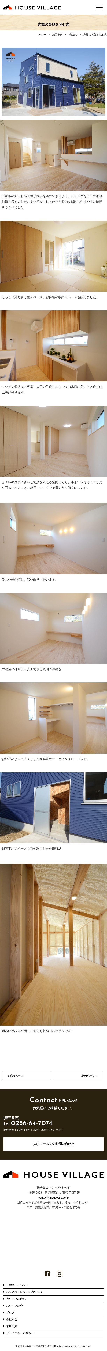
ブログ (10, 1312)
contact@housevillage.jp (53, 1197)
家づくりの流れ (16, 1298)
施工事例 (57, 34)
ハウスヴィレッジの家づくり (24, 1291)
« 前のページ (15, 1075)
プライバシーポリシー (20, 1333)
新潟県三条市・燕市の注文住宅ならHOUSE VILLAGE (45, 1346)
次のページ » (89, 1075)
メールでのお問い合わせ (57, 1144)
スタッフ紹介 (14, 1305)
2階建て (73, 34)
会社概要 (11, 1319)
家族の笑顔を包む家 (95, 34)
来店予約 (11, 1326)
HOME (42, 34)
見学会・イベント (17, 1285)
